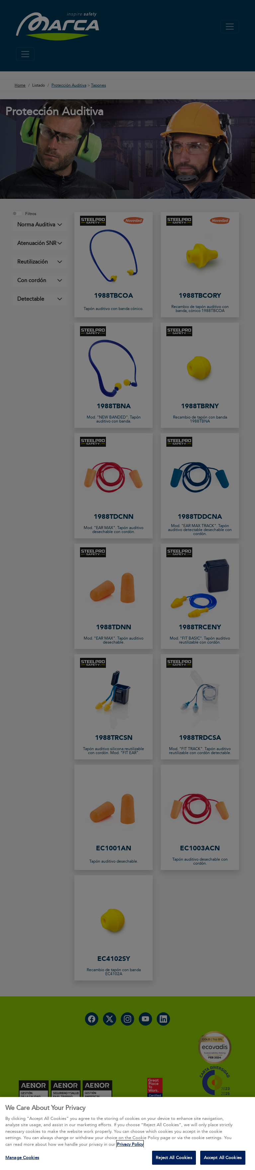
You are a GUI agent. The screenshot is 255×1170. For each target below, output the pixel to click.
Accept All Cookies (223, 1157)
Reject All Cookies (174, 1157)
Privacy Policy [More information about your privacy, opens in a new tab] (130, 1144)
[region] (127, 1133)
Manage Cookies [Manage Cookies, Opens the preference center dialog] (22, 1157)
